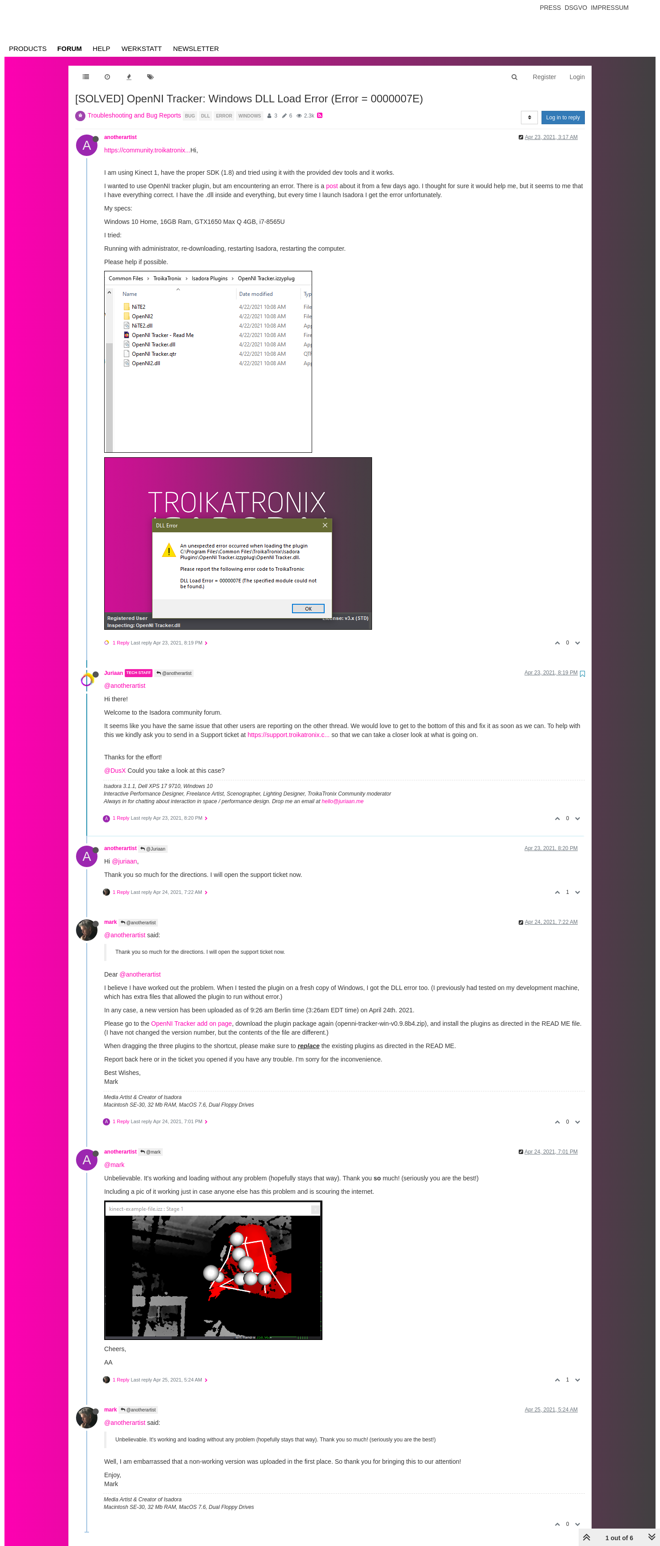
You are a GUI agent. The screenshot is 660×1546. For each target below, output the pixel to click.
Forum (69, 48)
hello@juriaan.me (343, 801)
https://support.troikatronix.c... (289, 734)
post (332, 186)
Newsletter (196, 48)
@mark (150, 1152)
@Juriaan (152, 849)
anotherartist (120, 137)
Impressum (610, 7)
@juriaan (124, 861)
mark (110, 922)
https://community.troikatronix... (147, 150)
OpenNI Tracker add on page (191, 1023)
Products (28, 48)
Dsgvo (576, 7)
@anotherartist (174, 673)
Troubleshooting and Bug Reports (134, 115)
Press (550, 7)
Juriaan (113, 673)
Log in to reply (563, 117)
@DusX (115, 770)
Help (101, 48)
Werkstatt (142, 48)
